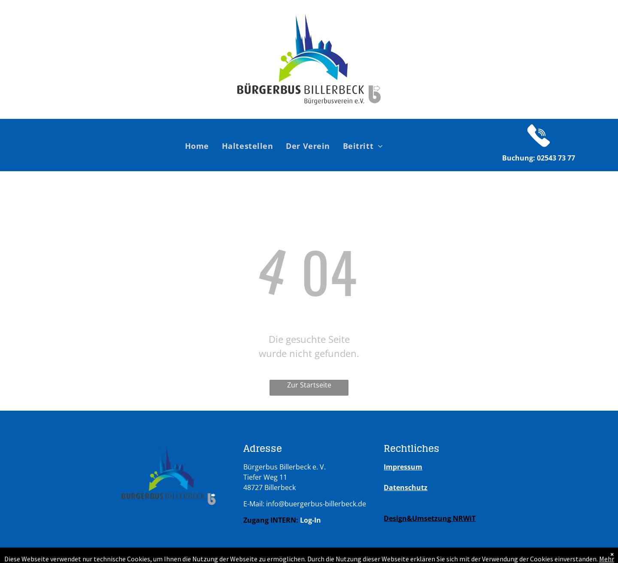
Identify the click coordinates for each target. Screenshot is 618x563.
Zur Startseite (309, 385)
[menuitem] (197, 145)
